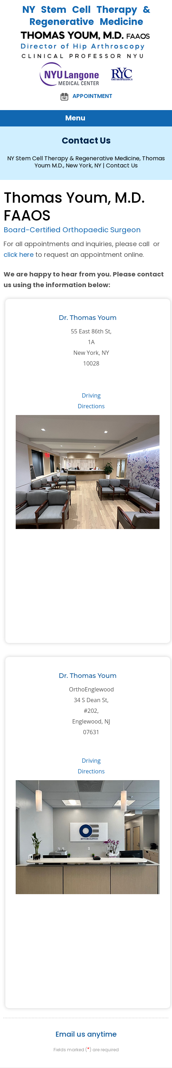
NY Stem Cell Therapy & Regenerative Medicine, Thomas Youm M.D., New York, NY (86, 162)
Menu (84, 118)
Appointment (86, 96)
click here (19, 254)
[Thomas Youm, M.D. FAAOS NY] (86, 44)
